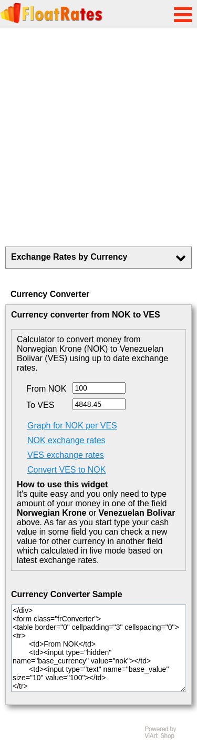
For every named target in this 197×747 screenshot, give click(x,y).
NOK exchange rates (66, 440)
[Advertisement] (98, 137)
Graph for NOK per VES (72, 425)
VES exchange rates (65, 455)
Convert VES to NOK (66, 469)
